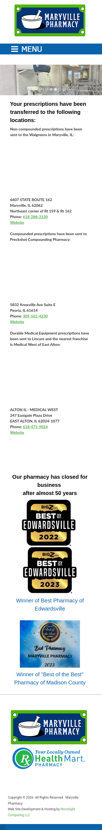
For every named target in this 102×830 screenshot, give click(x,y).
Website (17, 222)
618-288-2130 (35, 216)
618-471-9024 (35, 426)
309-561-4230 (35, 316)
